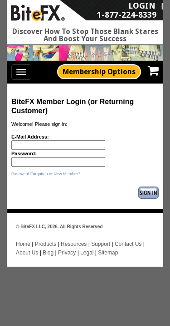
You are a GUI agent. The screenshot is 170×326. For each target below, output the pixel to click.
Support (100, 235)
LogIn (93, 10)
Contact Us (128, 235)
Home (23, 235)
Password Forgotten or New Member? (45, 174)
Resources (74, 235)
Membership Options (99, 71)
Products (45, 235)
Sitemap (108, 244)
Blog (49, 244)
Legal (86, 244)
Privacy (67, 244)
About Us (27, 244)
